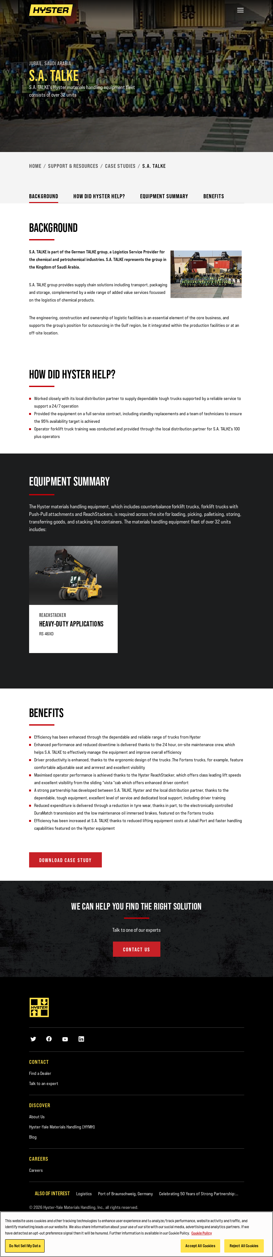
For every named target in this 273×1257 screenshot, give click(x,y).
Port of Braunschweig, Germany (125, 1193)
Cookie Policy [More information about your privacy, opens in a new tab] (201, 1233)
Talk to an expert (43, 1083)
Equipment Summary (164, 196)
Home (35, 166)
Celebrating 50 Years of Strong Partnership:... (198, 1193)
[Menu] (240, 10)
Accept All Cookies (200, 1246)
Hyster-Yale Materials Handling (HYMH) (62, 1126)
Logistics (84, 1193)
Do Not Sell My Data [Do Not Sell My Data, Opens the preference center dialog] (24, 1246)
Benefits (213, 196)
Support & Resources (73, 166)
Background (43, 196)
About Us (37, 1116)
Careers (36, 1170)
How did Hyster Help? (99, 196)
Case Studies (120, 166)
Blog (33, 1137)
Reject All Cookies (244, 1246)
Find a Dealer (40, 1073)
